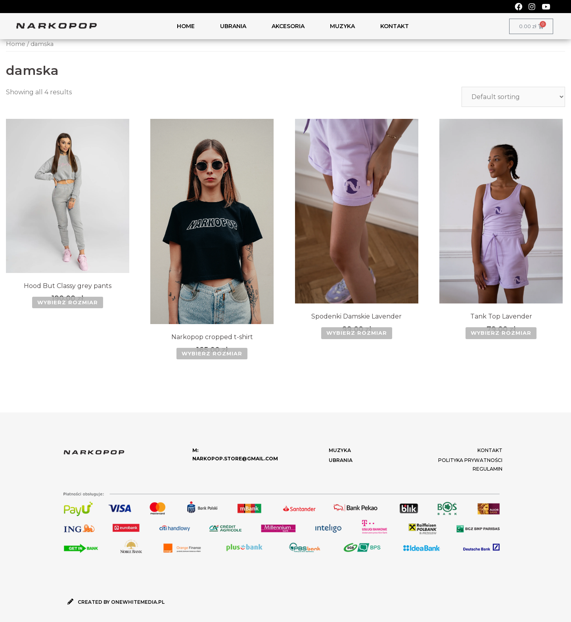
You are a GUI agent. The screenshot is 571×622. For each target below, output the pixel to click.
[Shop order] (513, 97)
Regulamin (487, 469)
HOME (186, 26)
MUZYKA (342, 26)
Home (15, 44)
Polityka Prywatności (470, 460)
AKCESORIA (288, 26)
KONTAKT (394, 26)
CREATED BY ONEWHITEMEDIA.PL (121, 602)
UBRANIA (233, 26)
